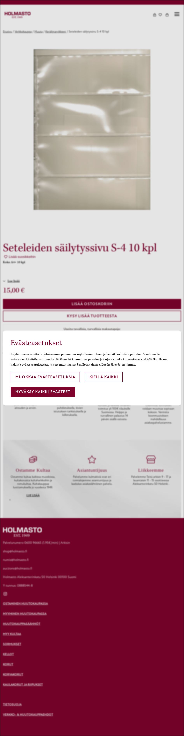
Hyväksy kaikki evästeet (42, 391)
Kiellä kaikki (103, 377)
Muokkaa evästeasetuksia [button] (45, 377)
